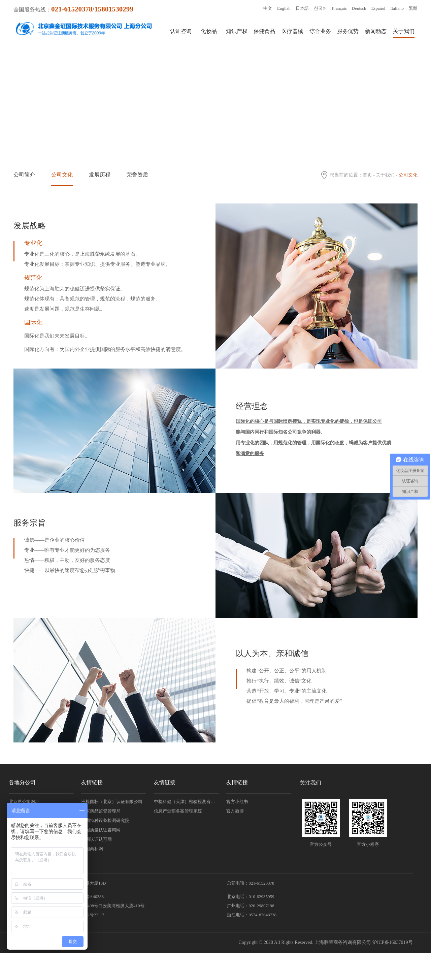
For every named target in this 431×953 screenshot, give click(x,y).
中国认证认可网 (96, 839)
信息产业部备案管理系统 (178, 811)
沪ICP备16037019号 (392, 942)
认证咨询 (181, 31)
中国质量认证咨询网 (101, 829)
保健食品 (264, 31)
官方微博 (235, 811)
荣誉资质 (137, 175)
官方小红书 (237, 801)
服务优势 (348, 31)
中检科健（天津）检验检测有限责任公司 (186, 801)
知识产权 (236, 31)
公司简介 (24, 175)
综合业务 (320, 31)
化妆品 (209, 31)
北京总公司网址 (24, 801)
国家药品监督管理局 (101, 811)
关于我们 (404, 31)
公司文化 (62, 175)
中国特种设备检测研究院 (105, 820)
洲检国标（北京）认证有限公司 (111, 801)
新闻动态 (376, 31)
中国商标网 (92, 848)
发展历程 (99, 175)
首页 (367, 175)
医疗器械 (292, 31)
